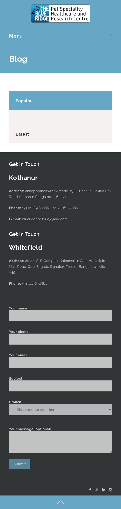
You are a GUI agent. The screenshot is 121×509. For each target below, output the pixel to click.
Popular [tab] (23, 100)
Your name (60, 314)
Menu (15, 36)
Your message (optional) (60, 440)
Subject (60, 384)
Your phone (60, 337)
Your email (60, 361)
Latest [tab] (22, 134)
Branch (60, 406)
